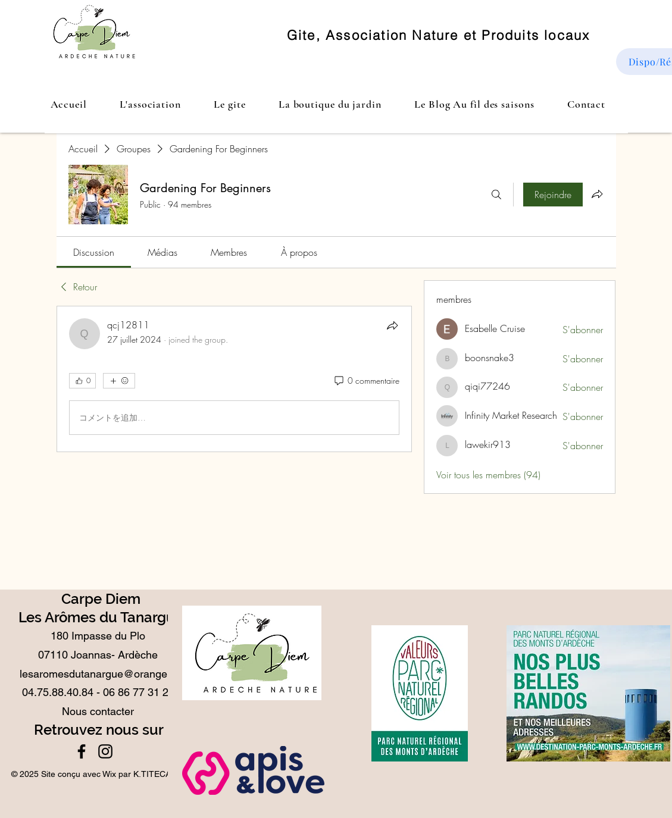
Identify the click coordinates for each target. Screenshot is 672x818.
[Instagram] (105, 751)
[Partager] (392, 325)
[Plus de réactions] (119, 380)
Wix (109, 774)
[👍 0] (82, 380)
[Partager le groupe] (597, 194)
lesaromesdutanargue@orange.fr (98, 673)
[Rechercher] (496, 194)
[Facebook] (81, 751)
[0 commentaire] (366, 381)
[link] (93, 252)
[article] (234, 379)
